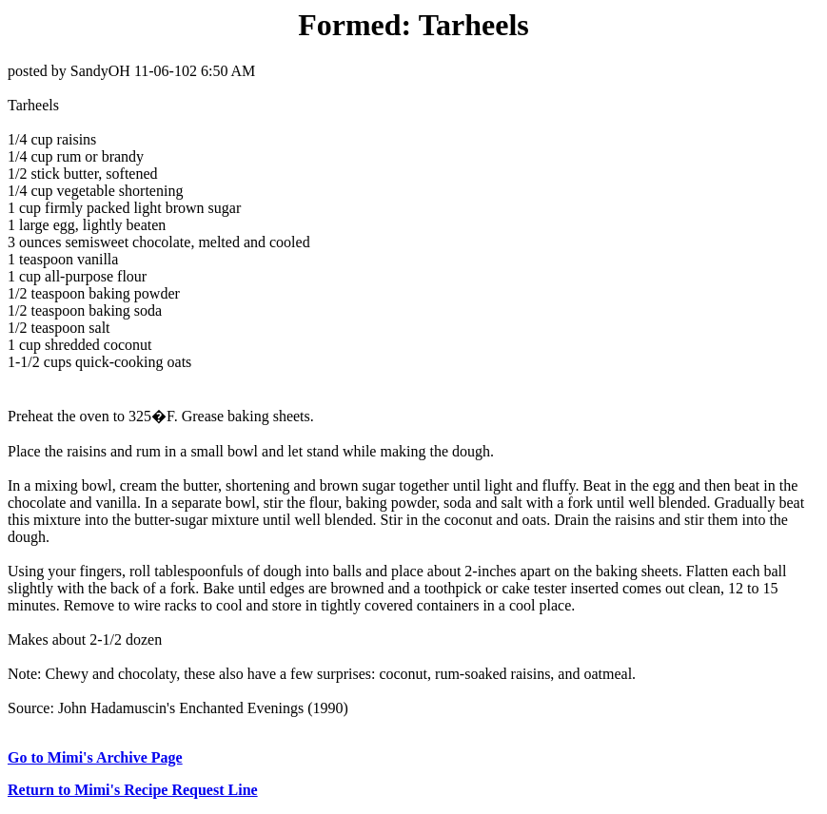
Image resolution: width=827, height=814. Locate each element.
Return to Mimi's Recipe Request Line (133, 790)
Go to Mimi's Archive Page (95, 757)
